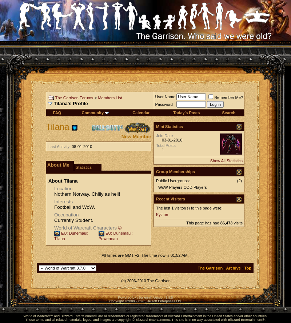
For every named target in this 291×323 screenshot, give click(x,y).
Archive (233, 268)
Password (164, 104)
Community (95, 113)
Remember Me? (225, 97)
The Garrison (210, 268)
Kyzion (162, 214)
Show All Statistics (226, 161)
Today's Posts (186, 113)
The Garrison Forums (74, 98)
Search (228, 113)
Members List (110, 98)
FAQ (57, 113)
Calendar (141, 113)
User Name (165, 97)
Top (247, 268)
